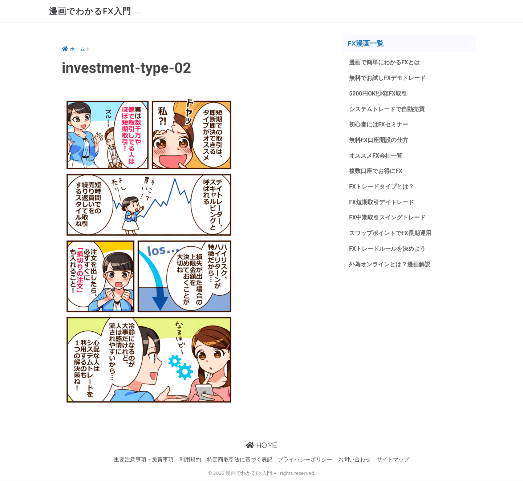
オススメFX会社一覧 (375, 155)
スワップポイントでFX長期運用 (390, 233)
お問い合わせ (354, 460)
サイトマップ (393, 460)
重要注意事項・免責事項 (144, 460)
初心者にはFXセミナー (378, 124)
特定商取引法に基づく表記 (239, 460)
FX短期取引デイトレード (381, 202)
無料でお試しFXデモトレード (387, 77)
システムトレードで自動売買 (387, 109)
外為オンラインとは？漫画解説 (389, 264)
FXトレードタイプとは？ (381, 186)
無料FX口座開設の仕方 (378, 140)
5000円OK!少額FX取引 (378, 93)
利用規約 (190, 460)
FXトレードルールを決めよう (387, 248)
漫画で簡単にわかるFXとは (384, 62)
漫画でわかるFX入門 (91, 11)
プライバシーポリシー (305, 460)
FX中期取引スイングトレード (387, 217)
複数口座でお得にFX (375, 170)
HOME (261, 445)
